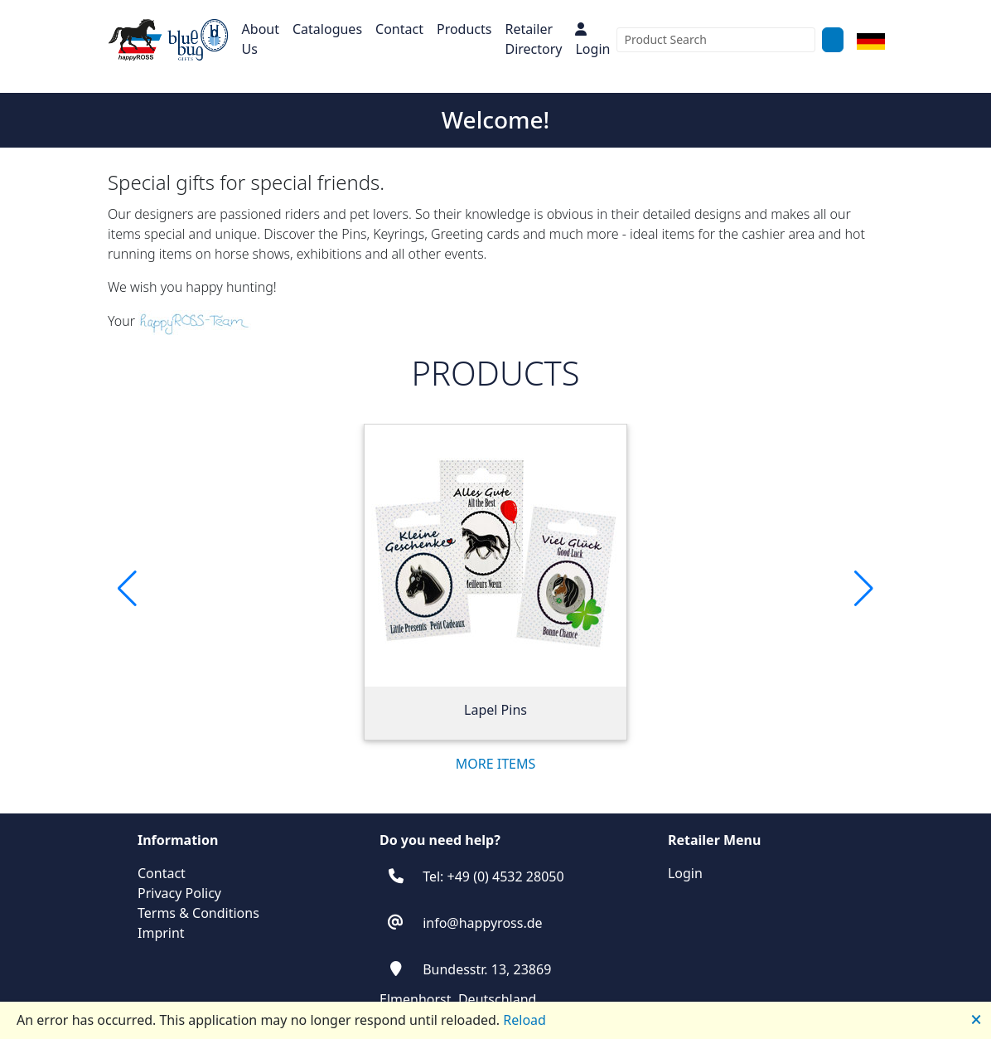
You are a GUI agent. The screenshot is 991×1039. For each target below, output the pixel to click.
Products (464, 29)
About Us (260, 39)
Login (592, 40)
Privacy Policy (179, 893)
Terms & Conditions (198, 913)
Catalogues (327, 29)
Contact (399, 29)
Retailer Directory (533, 39)
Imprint (161, 933)
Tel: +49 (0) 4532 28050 (493, 876)
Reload (524, 1020)
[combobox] (716, 39)
